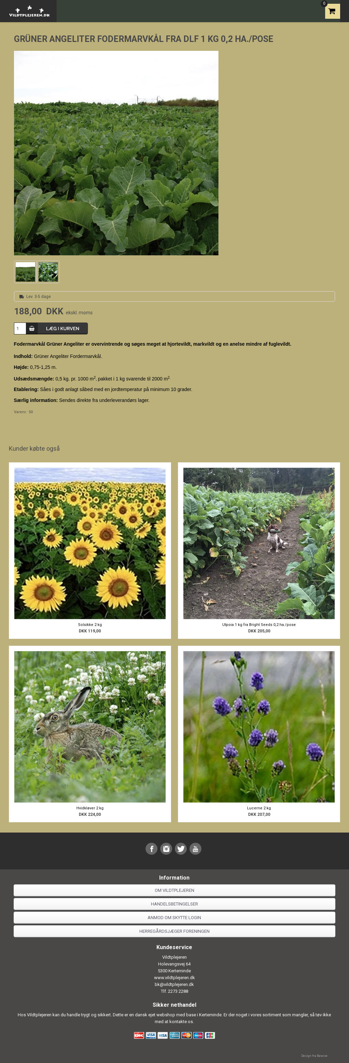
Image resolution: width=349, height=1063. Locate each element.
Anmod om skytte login (174, 917)
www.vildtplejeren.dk (174, 977)
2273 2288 (178, 991)
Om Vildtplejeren (174, 890)
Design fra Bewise (314, 1056)
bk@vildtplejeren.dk (174, 984)
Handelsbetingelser (174, 904)
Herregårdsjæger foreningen (174, 931)
